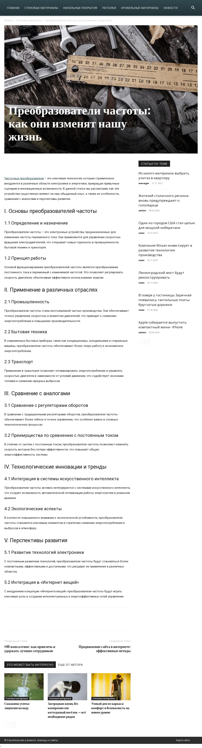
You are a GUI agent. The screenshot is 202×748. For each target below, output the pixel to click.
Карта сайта (183, 740)
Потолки (109, 8)
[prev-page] (6, 724)
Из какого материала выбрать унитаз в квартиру (163, 175)
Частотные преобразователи (24, 178)
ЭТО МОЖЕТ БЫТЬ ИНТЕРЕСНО (30, 665)
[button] (193, 8)
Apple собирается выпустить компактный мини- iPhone (162, 324)
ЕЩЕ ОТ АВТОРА (70, 665)
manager (143, 183)
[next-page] (13, 724)
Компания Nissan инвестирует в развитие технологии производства (165, 250)
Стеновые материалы (41, 8)
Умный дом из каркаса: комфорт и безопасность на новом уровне (110, 708)
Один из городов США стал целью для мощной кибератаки (166, 225)
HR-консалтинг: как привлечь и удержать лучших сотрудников (29, 649)
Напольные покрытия (80, 8)
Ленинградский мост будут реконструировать (161, 275)
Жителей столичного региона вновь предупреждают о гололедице (163, 200)
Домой (8, 20)
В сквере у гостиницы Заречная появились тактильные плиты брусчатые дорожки (165, 300)
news (141, 232)
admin (142, 210)
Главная (13, 8)
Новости (171, 8)
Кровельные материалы (139, 8)
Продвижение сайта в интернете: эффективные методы (105, 649)
